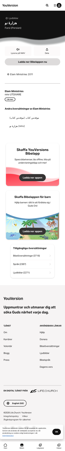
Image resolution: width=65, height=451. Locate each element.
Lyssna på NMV (18, 51)
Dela (47, 51)
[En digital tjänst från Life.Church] (32, 389)
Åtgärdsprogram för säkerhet (17, 419)
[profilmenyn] (57, 5)
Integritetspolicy (11, 416)
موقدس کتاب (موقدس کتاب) (24, 117)
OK (56, 432)
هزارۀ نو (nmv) (17, 126)
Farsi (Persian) (13, 28)
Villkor (25, 416)
